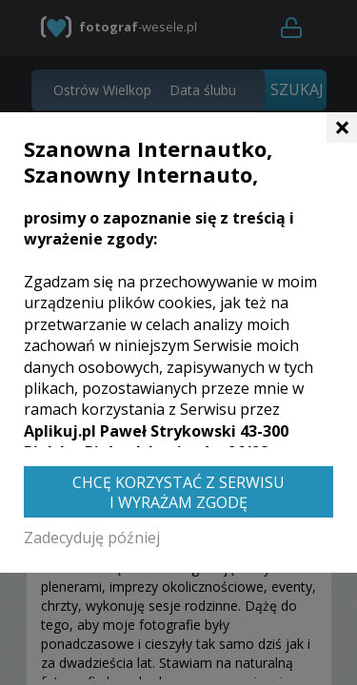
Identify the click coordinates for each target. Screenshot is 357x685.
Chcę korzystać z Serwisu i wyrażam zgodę (178, 492)
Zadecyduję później (92, 537)
